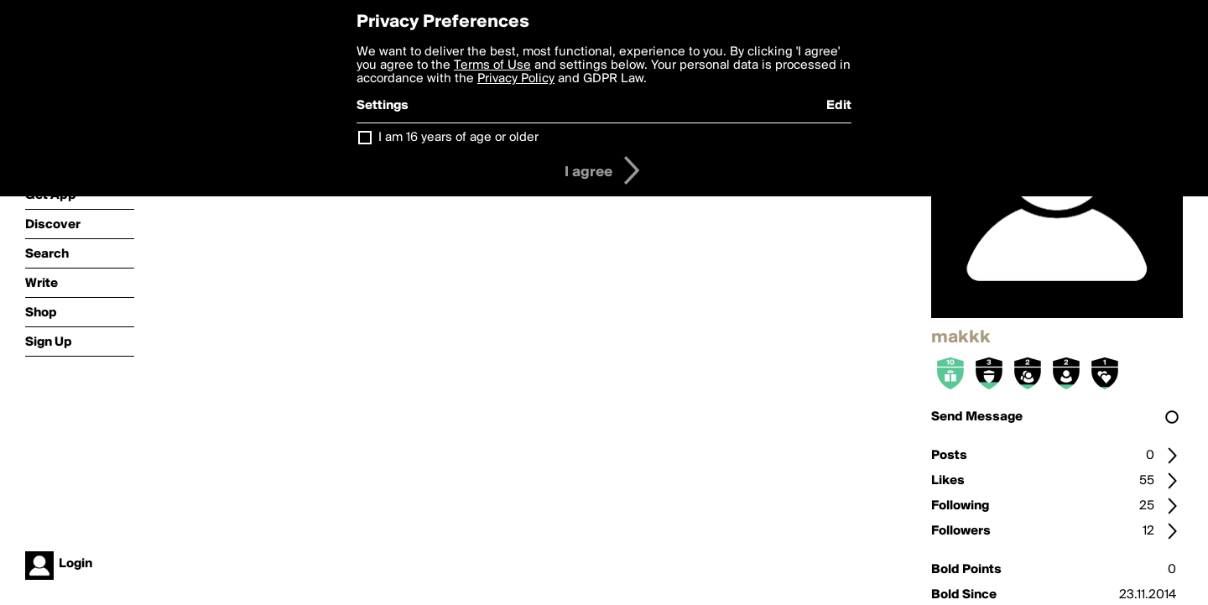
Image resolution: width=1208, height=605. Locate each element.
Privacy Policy (516, 79)
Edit (838, 105)
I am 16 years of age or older (458, 137)
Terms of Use (492, 65)
